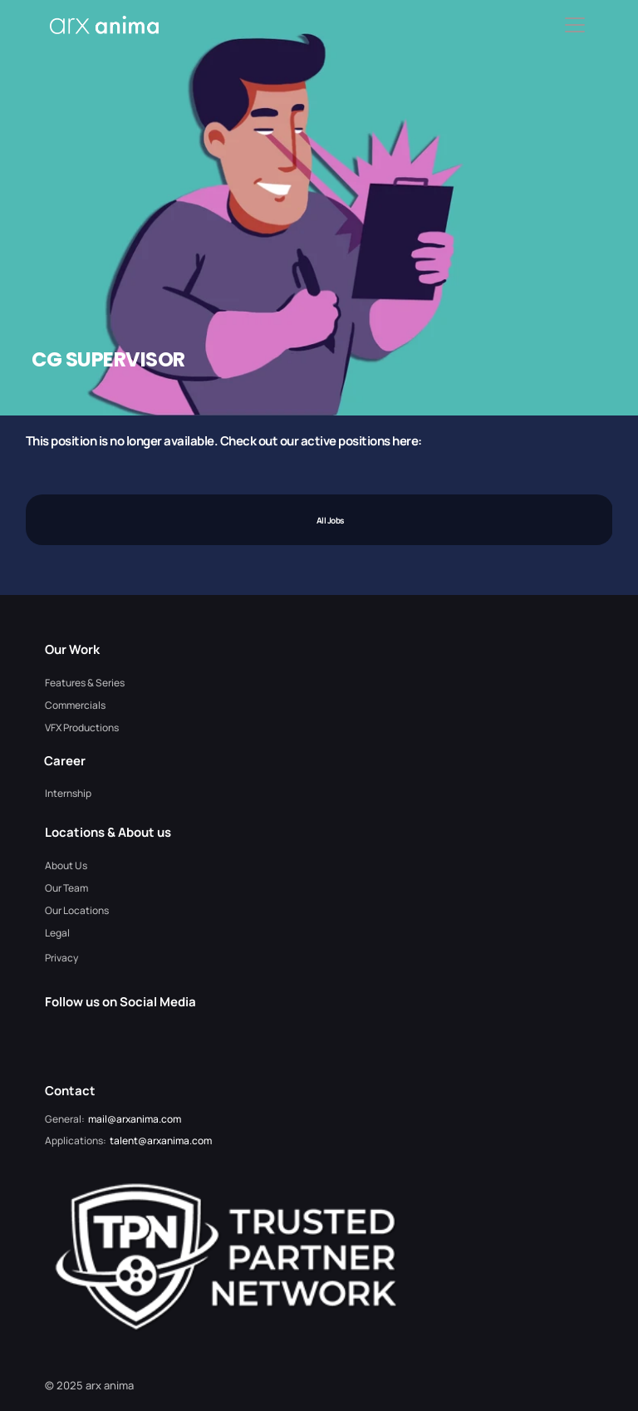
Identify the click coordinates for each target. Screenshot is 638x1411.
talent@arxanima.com (161, 1140)
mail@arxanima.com (134, 1119)
